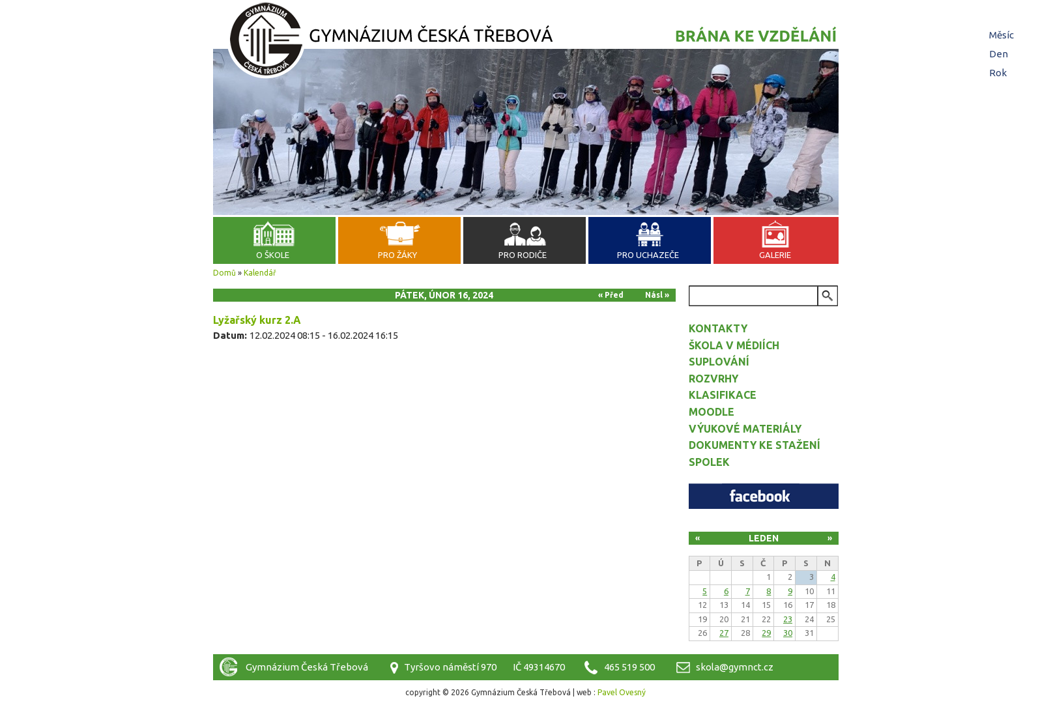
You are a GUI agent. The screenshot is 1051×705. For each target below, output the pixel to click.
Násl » (657, 295)
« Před (611, 295)
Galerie (775, 254)
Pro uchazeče (648, 254)
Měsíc (1001, 34)
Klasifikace (722, 395)
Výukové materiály (745, 429)
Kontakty (718, 328)
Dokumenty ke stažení (754, 445)
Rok (998, 72)
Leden (764, 538)
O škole (272, 254)
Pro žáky (397, 254)
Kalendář (260, 272)
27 (723, 632)
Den (1000, 53)
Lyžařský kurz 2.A (257, 320)
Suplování (719, 361)
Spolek (709, 462)
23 (787, 619)
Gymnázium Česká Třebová (526, 42)
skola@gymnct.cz (734, 666)
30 (787, 632)
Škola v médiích (734, 345)
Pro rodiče (522, 254)
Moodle (711, 412)
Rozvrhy (713, 378)
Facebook (764, 496)
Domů (224, 272)
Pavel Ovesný (621, 692)
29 (766, 632)
